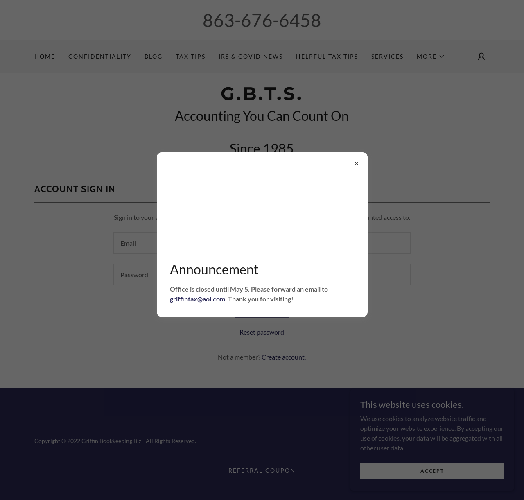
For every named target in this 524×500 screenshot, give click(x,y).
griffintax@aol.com (197, 299)
